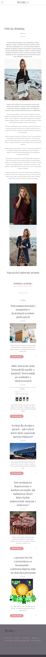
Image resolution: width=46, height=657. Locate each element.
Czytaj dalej (17, 356)
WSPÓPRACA (8, 637)
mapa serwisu (36, 640)
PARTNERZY (26, 637)
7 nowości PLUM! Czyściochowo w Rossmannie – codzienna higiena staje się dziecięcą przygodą (23, 565)
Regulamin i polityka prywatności (17, 640)
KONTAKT (18, 637)
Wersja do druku (23, 293)
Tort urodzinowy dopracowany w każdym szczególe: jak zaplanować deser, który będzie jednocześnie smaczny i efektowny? (23, 494)
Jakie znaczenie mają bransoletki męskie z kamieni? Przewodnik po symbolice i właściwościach (23, 373)
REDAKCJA (35, 637)
